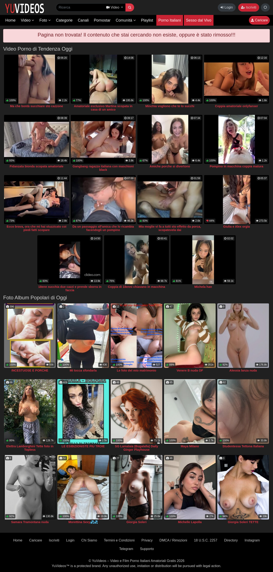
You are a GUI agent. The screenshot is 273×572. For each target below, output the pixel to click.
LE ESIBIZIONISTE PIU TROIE (83, 446)
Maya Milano (190, 446)
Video (27, 20)
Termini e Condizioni (119, 540)
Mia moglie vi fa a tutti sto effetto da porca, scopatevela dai (170, 228)
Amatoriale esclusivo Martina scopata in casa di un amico (103, 107)
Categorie (64, 20)
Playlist (147, 20)
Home (10, 20)
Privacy (146, 540)
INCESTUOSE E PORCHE (30, 370)
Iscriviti (248, 7)
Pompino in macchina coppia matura (236, 166)
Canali (83, 20)
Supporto (147, 549)
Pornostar (102, 20)
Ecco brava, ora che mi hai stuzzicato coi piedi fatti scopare (36, 228)
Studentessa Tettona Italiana (243, 446)
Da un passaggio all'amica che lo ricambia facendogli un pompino (103, 228)
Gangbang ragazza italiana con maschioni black (103, 168)
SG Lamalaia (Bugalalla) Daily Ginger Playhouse (136, 448)
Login (227, 7)
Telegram (126, 549)
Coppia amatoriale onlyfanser (236, 106)
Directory (231, 540)
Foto (45, 20)
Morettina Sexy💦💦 (83, 522)
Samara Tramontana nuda (30, 522)
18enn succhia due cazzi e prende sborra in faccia (70, 288)
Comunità (126, 20)
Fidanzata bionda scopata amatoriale (36, 166)
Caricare (259, 20)
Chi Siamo (89, 540)
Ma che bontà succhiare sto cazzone (36, 106)
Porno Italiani (169, 20)
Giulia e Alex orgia (236, 226)
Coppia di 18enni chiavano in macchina (136, 286)
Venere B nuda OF (190, 370)
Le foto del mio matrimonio (136, 370)
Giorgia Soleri (136, 522)
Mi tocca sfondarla (83, 370)
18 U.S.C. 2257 (205, 540)
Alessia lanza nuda (243, 370)
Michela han (203, 286)
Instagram (252, 540)
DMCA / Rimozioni (173, 540)
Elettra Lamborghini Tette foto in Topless (29, 448)
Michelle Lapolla (190, 522)
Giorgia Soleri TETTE (243, 522)
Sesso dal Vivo (198, 20)
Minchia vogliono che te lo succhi (169, 106)
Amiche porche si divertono (170, 166)
